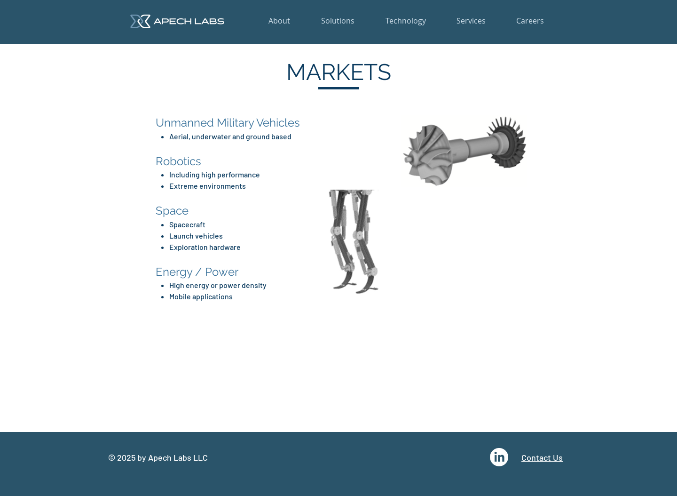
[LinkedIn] (499, 457)
